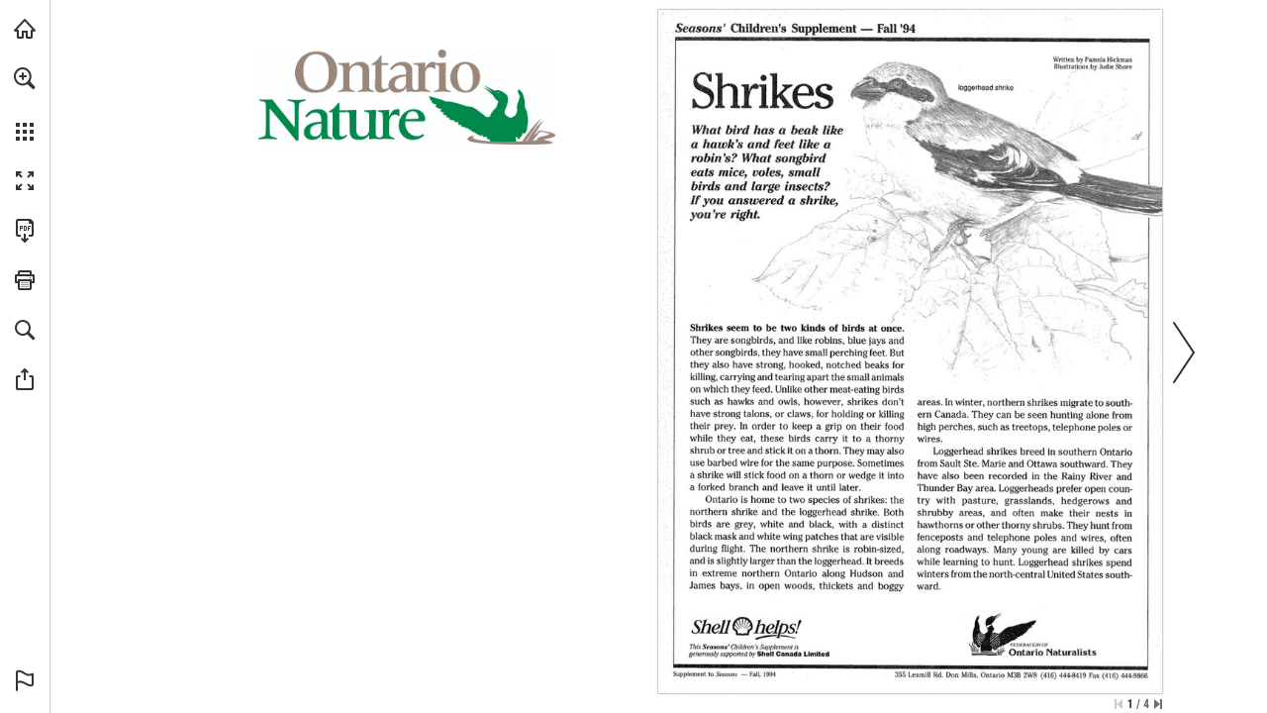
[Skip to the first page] (1118, 704)
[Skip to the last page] (1158, 704)
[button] (24, 78)
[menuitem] (24, 104)
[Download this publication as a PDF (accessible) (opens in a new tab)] (24, 230)
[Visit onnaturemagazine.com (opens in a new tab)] (24, 28)
